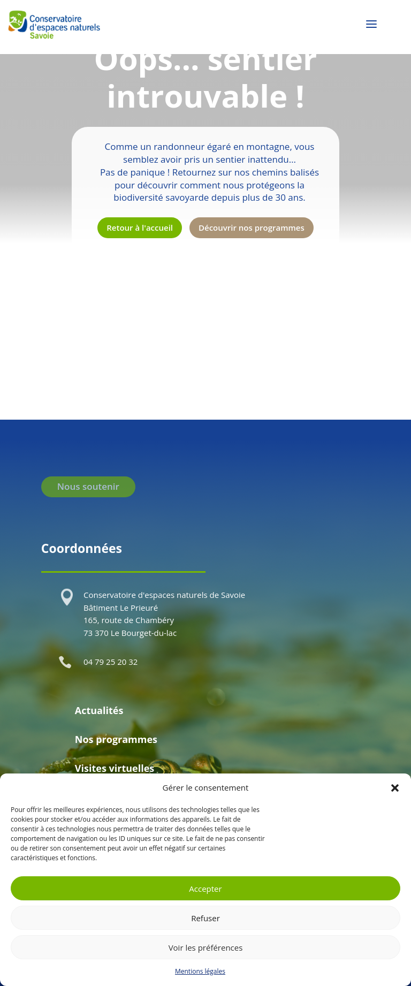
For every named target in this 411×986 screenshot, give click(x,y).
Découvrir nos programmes (252, 227)
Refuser (205, 918)
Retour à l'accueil (139, 227)
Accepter (205, 888)
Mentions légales (200, 971)
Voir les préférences (206, 947)
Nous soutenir (88, 486)
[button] (395, 788)
